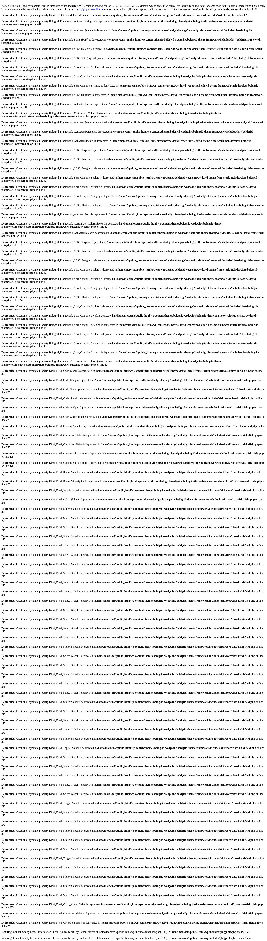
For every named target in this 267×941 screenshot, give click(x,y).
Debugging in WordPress (89, 8)
